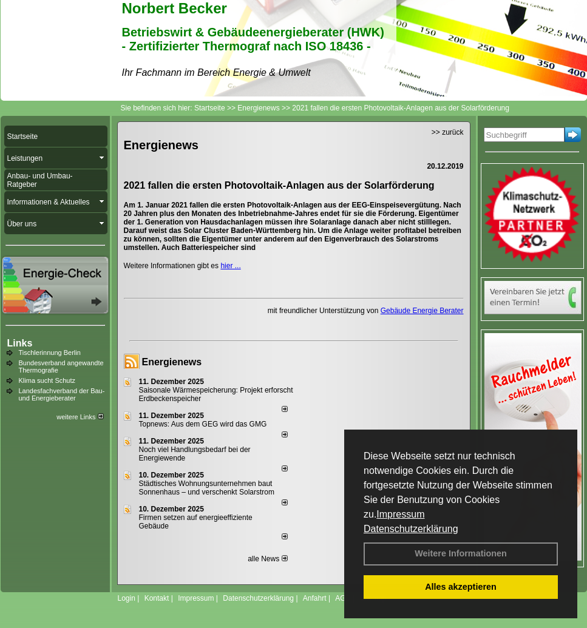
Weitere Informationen (461, 553)
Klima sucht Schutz (47, 380)
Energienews (172, 362)
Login (126, 598)
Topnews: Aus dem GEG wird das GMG (203, 424)
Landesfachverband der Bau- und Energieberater (62, 394)
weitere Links (79, 416)
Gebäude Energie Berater (422, 310)
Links (20, 343)
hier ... (230, 266)
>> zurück (448, 132)
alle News (267, 559)
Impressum (400, 514)
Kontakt (156, 598)
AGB (342, 598)
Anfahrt (315, 598)
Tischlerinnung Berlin (50, 352)
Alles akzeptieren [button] (461, 587)
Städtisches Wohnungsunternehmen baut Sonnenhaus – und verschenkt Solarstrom (206, 487)
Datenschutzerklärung (411, 529)
